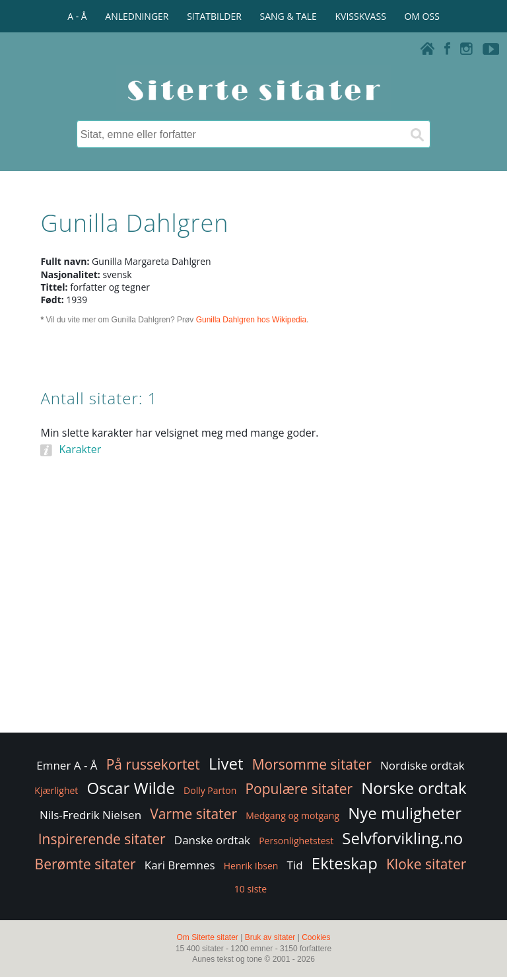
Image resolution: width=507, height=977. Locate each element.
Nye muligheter (404, 813)
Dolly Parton (210, 790)
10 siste (250, 889)
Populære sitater (299, 788)
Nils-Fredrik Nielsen (90, 814)
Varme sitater (193, 814)
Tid (295, 865)
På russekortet (153, 764)
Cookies (316, 937)
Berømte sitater (85, 864)
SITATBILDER (214, 16)
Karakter (80, 449)
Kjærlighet (56, 790)
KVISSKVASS (360, 16)
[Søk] (416, 134)
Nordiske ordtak (422, 765)
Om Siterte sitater (207, 937)
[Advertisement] (253, 624)
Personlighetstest (296, 840)
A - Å (76, 16)
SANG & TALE (288, 16)
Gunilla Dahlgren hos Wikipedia (251, 319)
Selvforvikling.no (402, 838)
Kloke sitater (426, 864)
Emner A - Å (66, 765)
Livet (226, 763)
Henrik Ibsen (251, 865)
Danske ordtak (212, 840)
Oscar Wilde (130, 788)
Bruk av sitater (270, 937)
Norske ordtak (414, 788)
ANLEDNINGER (136, 16)
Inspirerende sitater (102, 839)
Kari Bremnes (180, 865)
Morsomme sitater (312, 764)
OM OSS (421, 16)
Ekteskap (345, 863)
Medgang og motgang (292, 815)
